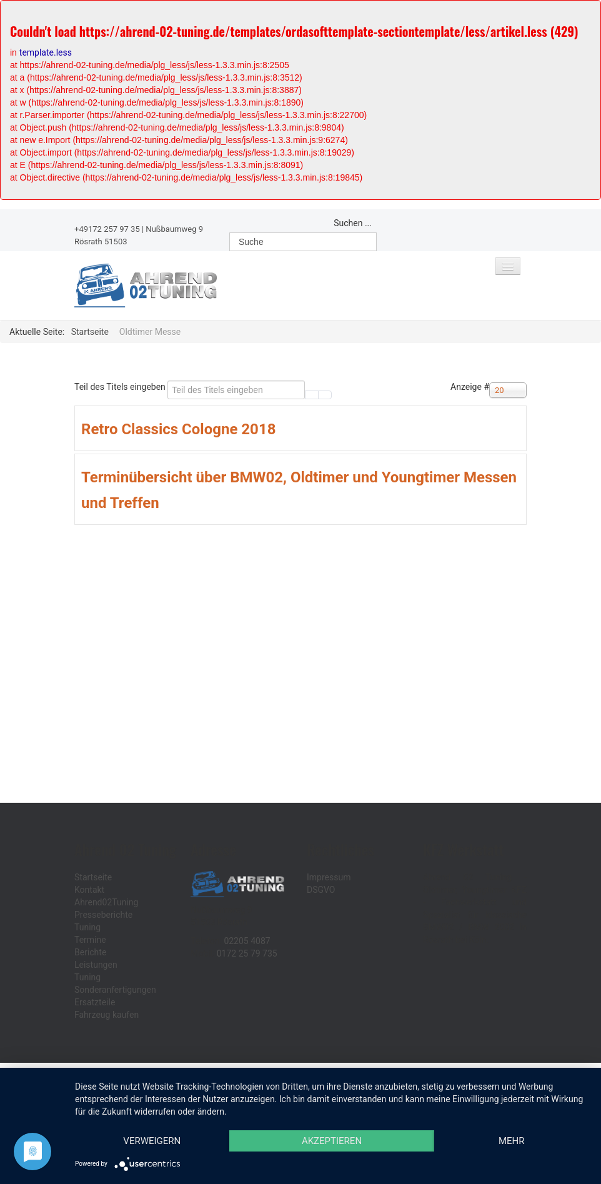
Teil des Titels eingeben (120, 387)
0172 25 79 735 (247, 953)
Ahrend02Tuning (106, 902)
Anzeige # (469, 387)
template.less (45, 52)
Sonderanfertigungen (115, 990)
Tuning (87, 927)
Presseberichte (103, 915)
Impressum (328, 877)
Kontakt (89, 890)
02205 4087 (247, 941)
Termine (90, 940)
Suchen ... (353, 223)
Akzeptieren (332, 1141)
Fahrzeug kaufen (106, 1015)
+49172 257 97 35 (107, 229)
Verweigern (152, 1141)
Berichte (90, 952)
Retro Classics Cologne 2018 (178, 429)
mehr (512, 1141)
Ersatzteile (94, 1002)
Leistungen (95, 965)
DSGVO (321, 890)
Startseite (93, 877)
